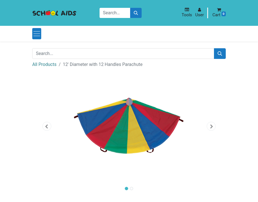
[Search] (136, 13)
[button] (187, 12)
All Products (44, 64)
